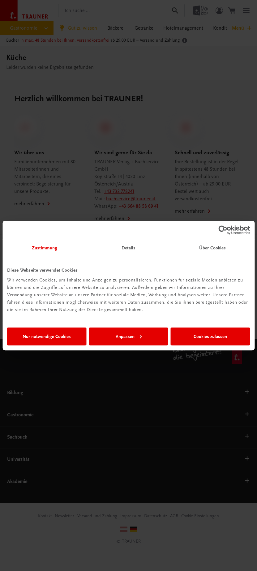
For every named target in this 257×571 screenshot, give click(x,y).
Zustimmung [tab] (44, 248)
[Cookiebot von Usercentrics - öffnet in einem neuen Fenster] (223, 230)
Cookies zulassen (210, 336)
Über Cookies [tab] (212, 248)
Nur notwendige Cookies (47, 336)
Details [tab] (129, 248)
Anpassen (129, 336)
